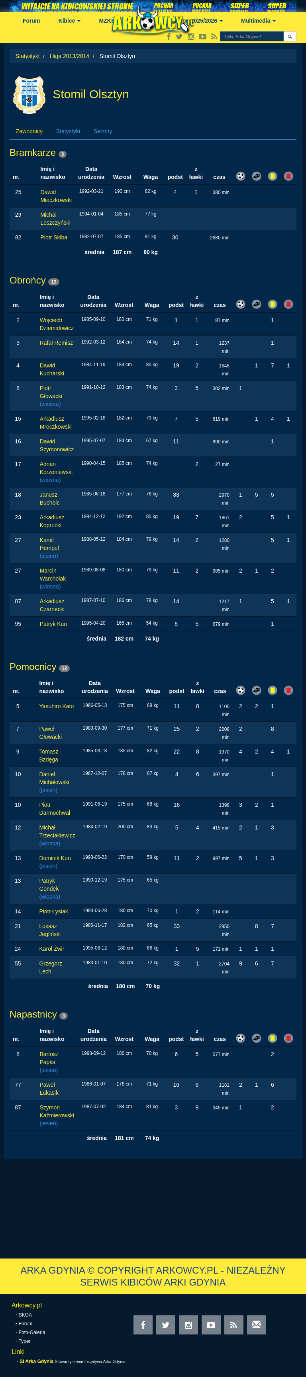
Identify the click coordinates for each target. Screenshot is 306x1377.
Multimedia (258, 20)
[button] (289, 36)
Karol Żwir (51, 949)
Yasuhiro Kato (56, 706)
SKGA (25, 1315)
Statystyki (27, 56)
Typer (25, 1341)
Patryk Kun (53, 624)
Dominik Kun (55, 858)
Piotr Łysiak (53, 911)
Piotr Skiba (53, 237)
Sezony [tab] (103, 131)
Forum (31, 20)
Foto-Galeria (32, 1332)
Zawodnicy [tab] (29, 131)
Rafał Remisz (56, 343)
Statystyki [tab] (68, 131)
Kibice (70, 20)
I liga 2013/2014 (69, 56)
